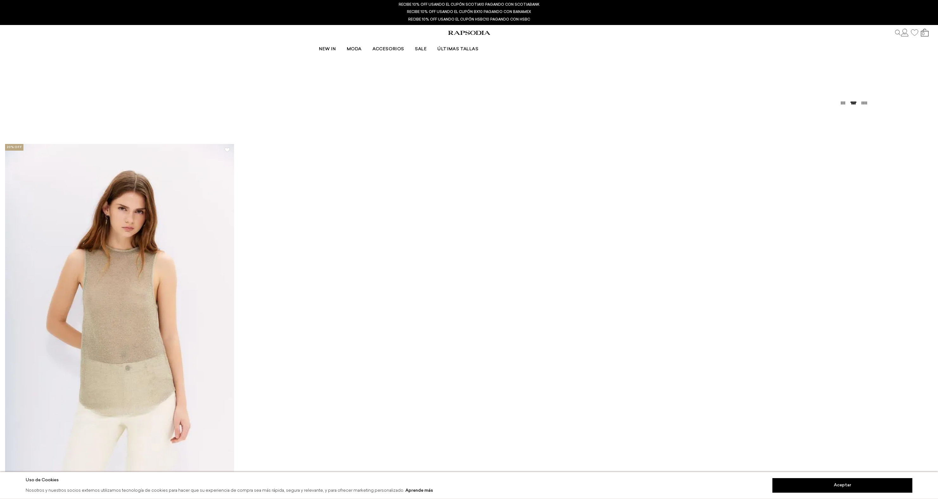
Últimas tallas (528, 43)
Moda (424, 43)
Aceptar (842, 485)
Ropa (12, 58)
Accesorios (458, 43)
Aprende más (419, 491)
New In (397, 43)
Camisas (36, 58)
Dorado (74, 58)
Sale (491, 43)
